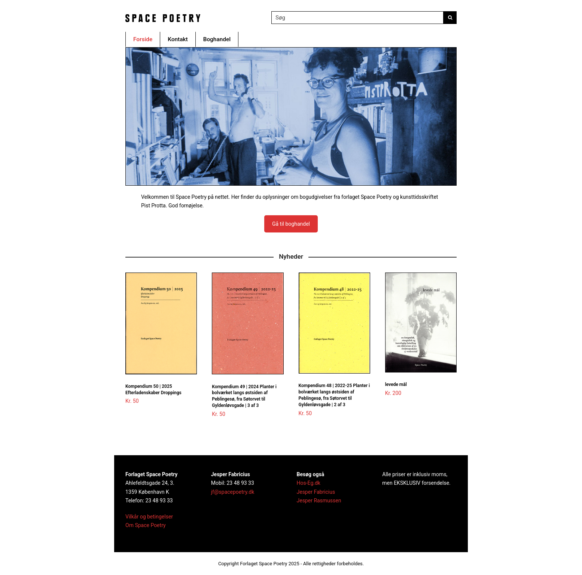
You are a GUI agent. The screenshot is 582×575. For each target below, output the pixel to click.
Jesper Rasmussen (319, 500)
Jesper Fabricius (316, 492)
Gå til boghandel (291, 224)
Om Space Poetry (145, 525)
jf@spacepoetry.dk (233, 492)
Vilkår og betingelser (149, 517)
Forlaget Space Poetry (263, 563)
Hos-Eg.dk (308, 483)
